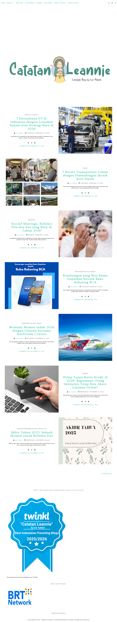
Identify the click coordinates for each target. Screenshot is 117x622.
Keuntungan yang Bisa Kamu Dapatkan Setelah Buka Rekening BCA (85, 279)
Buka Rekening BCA (82, 271)
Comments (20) (25, 146)
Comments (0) (25, 453)
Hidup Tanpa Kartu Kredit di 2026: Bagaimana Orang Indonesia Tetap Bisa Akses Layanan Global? (85, 382)
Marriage (31, 220)
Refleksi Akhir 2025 (39, 428)
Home (3, 3)
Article (9, 3)
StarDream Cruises (29, 323)
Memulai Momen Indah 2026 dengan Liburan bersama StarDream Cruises (31, 331)
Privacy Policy (73, 3)
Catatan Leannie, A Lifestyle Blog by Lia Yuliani (57, 620)
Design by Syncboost (81, 620)
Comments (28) (78, 196)
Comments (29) (25, 248)
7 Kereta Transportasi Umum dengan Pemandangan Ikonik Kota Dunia (85, 175)
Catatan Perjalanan (24, 428)
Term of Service (60, 3)
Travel (85, 168)
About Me (19, 3)
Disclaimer (48, 3)
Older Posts (107, 474)
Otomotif (34, 115)
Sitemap (39, 3)
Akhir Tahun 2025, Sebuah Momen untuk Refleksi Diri (31, 434)
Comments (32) (79, 299)
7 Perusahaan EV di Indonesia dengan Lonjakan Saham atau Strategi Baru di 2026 (32, 123)
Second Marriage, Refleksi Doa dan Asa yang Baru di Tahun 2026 (31, 227)
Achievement (29, 3)
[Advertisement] (58, 31)
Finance (93, 271)
